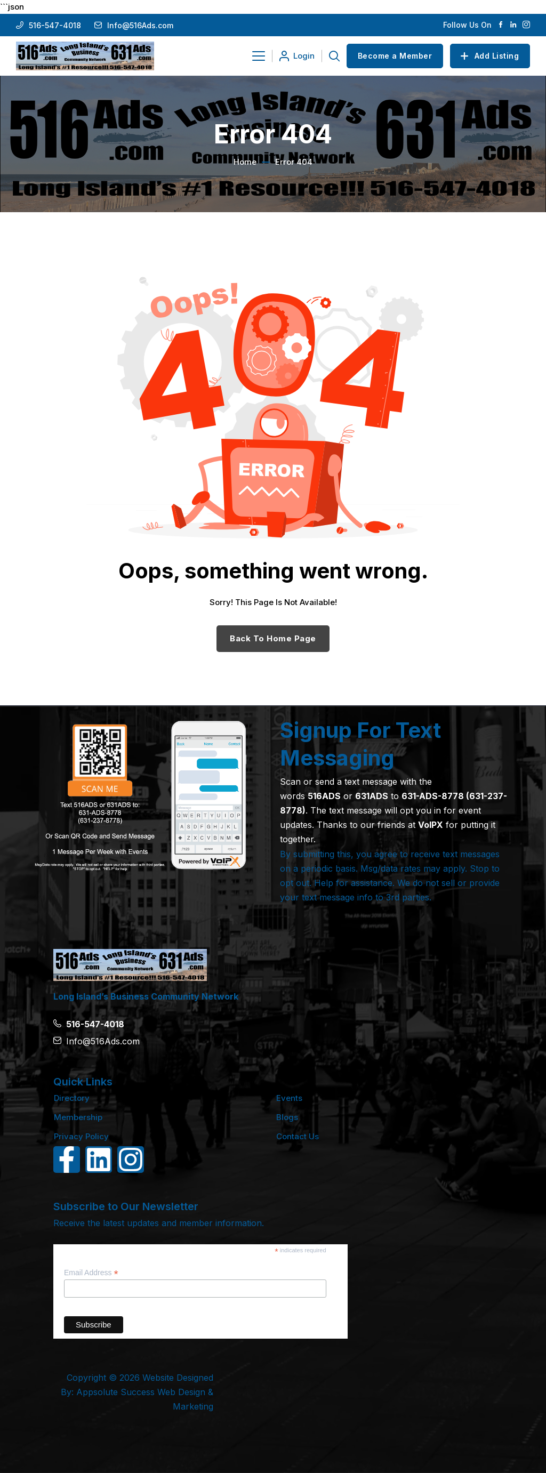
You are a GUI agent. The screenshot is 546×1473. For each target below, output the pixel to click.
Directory (72, 1098)
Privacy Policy (81, 1136)
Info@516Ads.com (140, 25)
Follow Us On (467, 24)
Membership (78, 1117)
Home (245, 162)
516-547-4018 (55, 25)
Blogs (287, 1117)
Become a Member (395, 55)
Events (289, 1098)
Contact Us (297, 1136)
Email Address (91, 1273)
